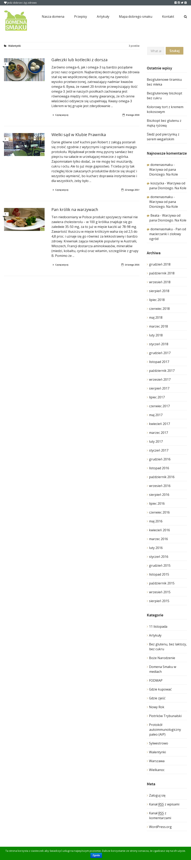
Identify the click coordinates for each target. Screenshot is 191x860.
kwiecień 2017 (159, 424)
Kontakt (168, 16)
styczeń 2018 (158, 344)
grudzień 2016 (160, 459)
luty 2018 (156, 335)
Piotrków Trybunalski (165, 716)
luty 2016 (156, 548)
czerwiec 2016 (159, 512)
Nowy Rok (156, 707)
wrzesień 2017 (160, 379)
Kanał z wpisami (164, 804)
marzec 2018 (158, 326)
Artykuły (103, 16)
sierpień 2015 (159, 601)
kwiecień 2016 (159, 530)
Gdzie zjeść (157, 698)
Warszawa (156, 761)
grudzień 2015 (160, 565)
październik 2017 (162, 370)
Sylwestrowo (158, 743)
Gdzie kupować (160, 689)
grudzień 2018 (160, 264)
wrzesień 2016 (160, 486)
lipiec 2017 (157, 397)
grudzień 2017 (160, 353)
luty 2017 (156, 441)
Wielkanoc (156, 770)
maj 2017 (155, 415)
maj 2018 (155, 317)
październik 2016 (162, 477)
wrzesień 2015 (160, 592)
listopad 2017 (159, 362)
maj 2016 (155, 521)
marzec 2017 (158, 432)
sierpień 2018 (159, 291)
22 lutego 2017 (132, 189)
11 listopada (158, 626)
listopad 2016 (159, 468)
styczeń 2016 (158, 556)
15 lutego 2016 (132, 264)
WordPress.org (160, 827)
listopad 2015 (159, 574)
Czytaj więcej (61, 115)
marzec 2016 (158, 539)
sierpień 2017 (159, 388)
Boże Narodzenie (162, 658)
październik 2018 (162, 273)
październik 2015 (162, 583)
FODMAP (155, 680)
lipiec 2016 (157, 503)
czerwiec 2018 (159, 308)
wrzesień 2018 (160, 282)
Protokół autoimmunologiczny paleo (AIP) (165, 730)
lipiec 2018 (157, 300)
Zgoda (96, 855)
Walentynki (157, 752)
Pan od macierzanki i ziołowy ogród (167, 234)
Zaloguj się (157, 795)
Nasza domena (53, 16)
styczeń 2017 (158, 450)
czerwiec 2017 (159, 406)
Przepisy (80, 16)
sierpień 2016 (159, 494)
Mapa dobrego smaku (135, 16)
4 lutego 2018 (132, 115)
